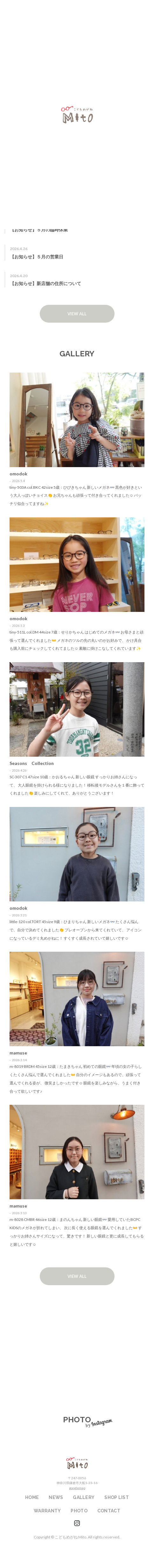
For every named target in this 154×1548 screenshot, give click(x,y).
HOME (32, 1497)
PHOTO (79, 1510)
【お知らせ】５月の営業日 (36, 256)
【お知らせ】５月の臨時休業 (39, 229)
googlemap (77, 1488)
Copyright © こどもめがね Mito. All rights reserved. (77, 1537)
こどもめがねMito (77, 1463)
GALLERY (83, 1497)
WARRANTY (77, 1371)
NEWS (56, 1497)
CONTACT (108, 1510)
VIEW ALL (77, 313)
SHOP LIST (77, 1326)
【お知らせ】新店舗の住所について (45, 283)
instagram (77, 1523)
